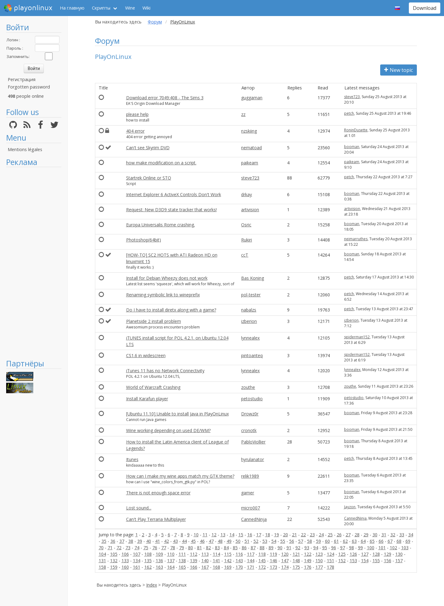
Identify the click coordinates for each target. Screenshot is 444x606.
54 (273, 541)
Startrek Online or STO (148, 178)
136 (159, 560)
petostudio (252, 399)
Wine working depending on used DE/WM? (168, 430)
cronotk (249, 430)
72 (119, 547)
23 (312, 535)
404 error (135, 131)
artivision (250, 209)
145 (262, 560)
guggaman (251, 98)
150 (319, 560)
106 (125, 554)
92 (297, 547)
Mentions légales (25, 149)
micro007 (250, 508)
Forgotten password (29, 87)
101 (382, 547)
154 (364, 560)
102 (393, 547)
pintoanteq (252, 355)
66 (381, 541)
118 (262, 554)
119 (273, 554)
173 (273, 567)
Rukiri (246, 240)
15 (240, 535)
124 (330, 554)
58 (309, 541)
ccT (244, 255)
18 (267, 535)
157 (399, 560)
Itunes (132, 459)
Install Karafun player (147, 399)
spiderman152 (357, 337)
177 (319, 567)
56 (291, 541)
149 (307, 560)
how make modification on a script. (161, 163)
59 (318, 541)
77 (163, 547)
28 (357, 535)
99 (360, 547)
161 (136, 567)
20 (285, 535)
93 (306, 547)
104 (102, 554)
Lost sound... (138, 508)
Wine (130, 8)
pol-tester (251, 295)
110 (171, 554)
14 (231, 535)
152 (342, 560)
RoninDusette (356, 130)
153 (353, 560)
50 (238, 541)
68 (399, 541)
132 (113, 560)
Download (424, 8)
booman (351, 146)
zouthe (248, 387)
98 (351, 547)
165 (182, 567)
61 (336, 541)
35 (103, 541)
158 (102, 567)
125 (342, 554)
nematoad (251, 147)
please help (137, 114)
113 (205, 554)
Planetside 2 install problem (153, 321)
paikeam (249, 163)
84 (226, 547)
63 (354, 541)
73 (127, 547)
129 (387, 554)
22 (303, 535)
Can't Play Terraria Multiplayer (156, 519)
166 (193, 567)
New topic (398, 70)
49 (229, 541)
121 (296, 554)
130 (399, 554)
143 (239, 560)
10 (196, 535)
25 (330, 535)
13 (222, 535)
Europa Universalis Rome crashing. (160, 225)
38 (130, 541)
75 (145, 547)
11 (205, 535)
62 (345, 541)
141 (216, 560)
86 (244, 547)
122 (307, 554)
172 (262, 567)
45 (193, 541)
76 (154, 547)
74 (136, 547)
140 (205, 560)
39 (139, 541)
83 (217, 547)
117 (250, 554)
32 (392, 535)
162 (148, 567)
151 (330, 560)
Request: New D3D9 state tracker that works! (171, 209)
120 (285, 554)
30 (374, 535)
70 (101, 547)
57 (300, 541)
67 (390, 541)
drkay (246, 194)
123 (319, 554)
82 (208, 547)
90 (280, 547)
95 (324, 547)
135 (148, 560)
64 (363, 541)
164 (171, 567)
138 (182, 560)
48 (220, 541)
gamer (247, 493)
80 (190, 547)
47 (211, 541)
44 (184, 541)
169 (228, 567)
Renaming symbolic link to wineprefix (163, 295)
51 (247, 541)
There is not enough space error (158, 493)
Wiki (146, 8)
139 (193, 560)
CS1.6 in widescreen (146, 355)
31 (383, 535)
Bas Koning (252, 278)
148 (296, 560)
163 (159, 567)
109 (159, 554)
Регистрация (21, 79)
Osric (246, 225)
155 (376, 560)
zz (243, 114)
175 (296, 567)
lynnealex (250, 338)
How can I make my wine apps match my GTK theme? (180, 476)
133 (125, 560)
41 (157, 541)
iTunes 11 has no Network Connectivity (165, 370)
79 (181, 547)
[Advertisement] (33, 262)
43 (175, 541)
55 (282, 541)
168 (216, 567)
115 (228, 554)
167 (205, 567)
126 (353, 554)
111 (182, 554)
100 (370, 547)
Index (151, 585)
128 (376, 554)
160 (125, 567)
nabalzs (248, 310)
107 (136, 554)
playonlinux (28, 8)
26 (339, 535)
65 (372, 541)
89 (271, 547)
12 (214, 535)
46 (202, 541)
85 (235, 547)
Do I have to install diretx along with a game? (171, 310)
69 (407, 541)
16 (249, 535)
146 (273, 560)
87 (253, 547)
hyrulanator (252, 459)
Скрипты (101, 8)
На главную (72, 8)
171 (250, 567)
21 (294, 535)
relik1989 (250, 476)
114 (216, 554)
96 (333, 547)
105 (113, 554)
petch (349, 113)
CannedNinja (254, 519)
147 (285, 560)
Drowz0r (249, 414)
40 (148, 541)
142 (228, 560)
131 (102, 560)
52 (255, 541)
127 (364, 554)
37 (121, 541)
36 (112, 541)
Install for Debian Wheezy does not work (167, 278)
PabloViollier (253, 442)
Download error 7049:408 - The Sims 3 (165, 98)
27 (348, 535)
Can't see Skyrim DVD (148, 147)
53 (264, 541)
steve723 (352, 96)
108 (148, 554)
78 (172, 547)
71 (110, 547)
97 (342, 547)
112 (193, 554)
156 (387, 560)
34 (410, 535)
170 (239, 567)
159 (113, 567)
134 (136, 560)
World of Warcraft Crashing (153, 387)
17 (258, 535)
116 (239, 554)
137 (171, 560)
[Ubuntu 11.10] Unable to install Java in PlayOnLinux (177, 414)
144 (250, 560)
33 (401, 535)
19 (276, 535)
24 (321, 535)
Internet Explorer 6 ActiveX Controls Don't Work (173, 194)
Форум (155, 22)
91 (288, 547)
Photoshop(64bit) (143, 240)
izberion (249, 321)
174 (285, 567)
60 (327, 541)
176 (307, 567)
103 (405, 547)
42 (166, 541)
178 (330, 567)
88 (262, 547)
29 (366, 535)
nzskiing (249, 131)
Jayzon (350, 506)
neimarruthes (356, 238)
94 (315, 547)
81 (199, 547)
